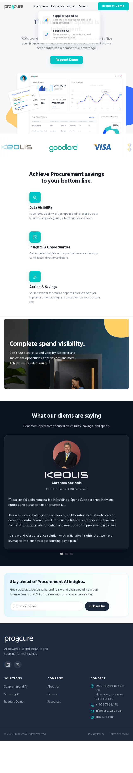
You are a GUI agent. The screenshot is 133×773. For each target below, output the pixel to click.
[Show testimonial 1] (61, 554)
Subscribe (97, 606)
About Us (53, 687)
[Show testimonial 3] (71, 554)
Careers (82, 7)
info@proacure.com (109, 711)
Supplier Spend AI (15, 687)
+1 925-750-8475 (107, 705)
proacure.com (105, 717)
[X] (18, 664)
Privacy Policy (96, 734)
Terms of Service (119, 734)
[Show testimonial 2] (66, 554)
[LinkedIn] (8, 664)
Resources (57, 7)
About (71, 7)
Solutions (40, 7)
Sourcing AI (11, 694)
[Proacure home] (13, 6)
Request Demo (113, 6)
